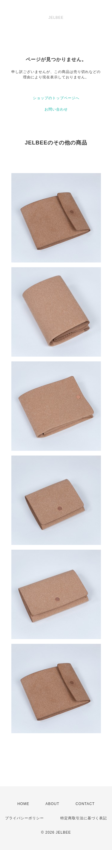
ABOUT (52, 804)
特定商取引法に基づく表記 (83, 818)
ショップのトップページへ (56, 98)
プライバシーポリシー (24, 818)
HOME (23, 804)
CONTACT (85, 804)
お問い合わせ (56, 109)
